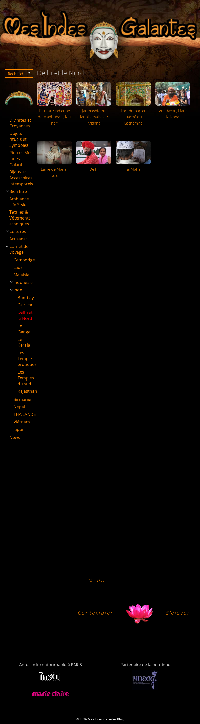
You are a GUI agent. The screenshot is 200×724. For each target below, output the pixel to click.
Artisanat (18, 239)
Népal (19, 407)
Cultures (17, 231)
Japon (19, 429)
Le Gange (24, 329)
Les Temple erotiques (27, 358)
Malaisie (21, 275)
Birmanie (22, 399)
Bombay (26, 298)
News (14, 437)
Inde (18, 290)
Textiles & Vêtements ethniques (20, 218)
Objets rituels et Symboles (18, 139)
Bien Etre (18, 191)
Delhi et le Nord (25, 315)
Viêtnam (22, 422)
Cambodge (24, 260)
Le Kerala (24, 342)
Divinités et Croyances (20, 123)
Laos (18, 267)
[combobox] (19, 73)
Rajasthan (27, 391)
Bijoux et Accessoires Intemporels (21, 178)
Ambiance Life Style (19, 202)
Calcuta (25, 305)
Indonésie (23, 282)
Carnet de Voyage (19, 249)
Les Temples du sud (26, 378)
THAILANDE (25, 414)
